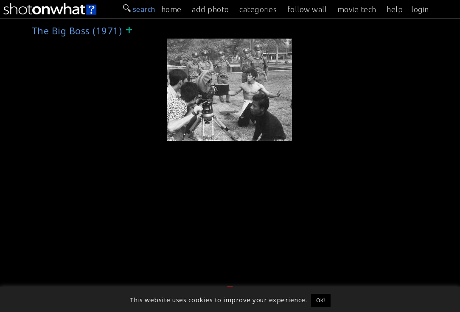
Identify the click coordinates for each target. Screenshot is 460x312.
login (420, 9)
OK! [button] (321, 300)
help (395, 9)
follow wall (307, 9)
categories (258, 9)
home (171, 9)
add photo (210, 9)
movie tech (356, 9)
